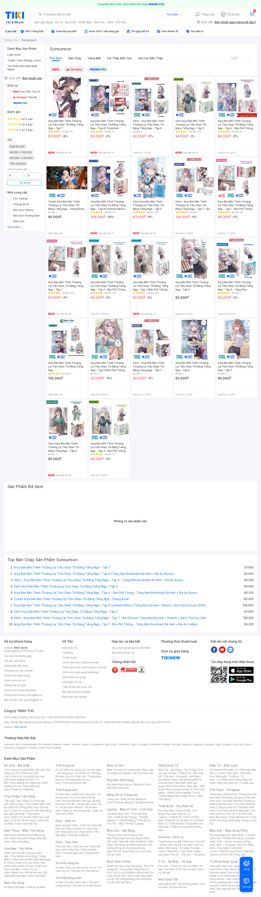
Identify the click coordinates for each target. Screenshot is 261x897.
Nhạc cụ (134, 851)
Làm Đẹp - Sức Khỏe (18, 848)
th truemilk (45, 744)
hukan (32, 747)
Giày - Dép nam (66, 842)
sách (110, 22)
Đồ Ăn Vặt (119, 875)
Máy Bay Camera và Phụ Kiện (232, 853)
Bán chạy (75, 58)
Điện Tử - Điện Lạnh (224, 765)
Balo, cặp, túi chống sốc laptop (130, 771)
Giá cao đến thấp (150, 58)
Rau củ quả (16, 804)
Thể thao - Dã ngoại (175, 776)
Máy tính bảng (20, 841)
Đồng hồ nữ (127, 799)
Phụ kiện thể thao (233, 800)
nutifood (155, 744)
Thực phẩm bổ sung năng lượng (233, 819)
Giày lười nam (63, 846)
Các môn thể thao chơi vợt (232, 812)
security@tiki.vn (33, 699)
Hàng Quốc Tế (168, 765)
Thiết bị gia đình (35, 887)
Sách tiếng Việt (167, 883)
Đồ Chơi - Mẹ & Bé (17, 765)
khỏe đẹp (85, 22)
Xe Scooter (189, 869)
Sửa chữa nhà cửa (124, 838)
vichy (41, 747)
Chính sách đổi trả (14, 680)
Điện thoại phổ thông (23, 838)
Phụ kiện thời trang (120, 780)
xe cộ (59, 22)
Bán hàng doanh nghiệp (76, 691)
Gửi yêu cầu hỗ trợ (14, 660)
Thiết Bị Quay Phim (230, 851)
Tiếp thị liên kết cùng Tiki (77, 686)
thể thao (121, 22)
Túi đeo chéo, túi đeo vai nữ (71, 867)
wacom (187, 744)
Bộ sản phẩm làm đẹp (25, 874)
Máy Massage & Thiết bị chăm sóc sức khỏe (27, 861)
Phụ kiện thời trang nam (128, 786)
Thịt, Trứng (22, 800)
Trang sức (113, 799)
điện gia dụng (43, 22)
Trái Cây (9, 800)
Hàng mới (94, 58)
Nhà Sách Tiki (168, 879)
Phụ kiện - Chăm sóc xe (172, 865)
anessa (198, 744)
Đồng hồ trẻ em (145, 802)
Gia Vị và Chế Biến (124, 872)
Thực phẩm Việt (34, 804)
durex (85, 744)
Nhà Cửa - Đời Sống (121, 830)
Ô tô (178, 869)
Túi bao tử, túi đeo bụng (87, 885)
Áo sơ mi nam (78, 797)
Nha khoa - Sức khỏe (180, 851)
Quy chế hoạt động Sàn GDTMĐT (131, 647)
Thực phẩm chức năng (24, 856)
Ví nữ (93, 867)
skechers (124, 744)
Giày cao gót (63, 825)
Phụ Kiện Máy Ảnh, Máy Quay (227, 835)
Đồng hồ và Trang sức (122, 794)
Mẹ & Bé (180, 782)
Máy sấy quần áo (228, 782)
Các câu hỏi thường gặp (18, 655)
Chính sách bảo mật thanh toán (80, 662)
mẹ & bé (70, 22)
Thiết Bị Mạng (127, 820)
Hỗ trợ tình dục (33, 872)
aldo (134, 744)
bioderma (97, 744)
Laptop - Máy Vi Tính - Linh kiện (130, 809)
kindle (166, 744)
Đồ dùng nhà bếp (14, 887)
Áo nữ (58, 769)
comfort (238, 744)
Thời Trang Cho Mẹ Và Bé (19, 769)
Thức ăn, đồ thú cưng (23, 820)
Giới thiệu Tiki (70, 647)
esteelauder (29, 744)
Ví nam (59, 882)
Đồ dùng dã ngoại (233, 797)
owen (66, 744)
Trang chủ (207, 14)
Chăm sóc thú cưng (118, 865)
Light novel (14, 54)
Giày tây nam (80, 846)
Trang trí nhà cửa (116, 835)
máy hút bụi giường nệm (231, 880)
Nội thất (123, 841)
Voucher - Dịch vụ (171, 837)
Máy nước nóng (232, 779)
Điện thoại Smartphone (17, 835)
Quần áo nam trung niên (77, 810)
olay (218, 744)
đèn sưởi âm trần (226, 888)
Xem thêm (15, 227)
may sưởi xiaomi (227, 875)
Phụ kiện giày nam (73, 852)
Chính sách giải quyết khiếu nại (80, 672)
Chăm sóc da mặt (14, 852)
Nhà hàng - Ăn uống (177, 848)
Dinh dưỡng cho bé (22, 779)
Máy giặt (221, 776)
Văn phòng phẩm (188, 883)
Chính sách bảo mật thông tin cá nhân (84, 667)
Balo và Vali (115, 765)
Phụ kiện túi (92, 870)
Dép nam (74, 849)
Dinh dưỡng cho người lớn (25, 782)
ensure (76, 744)
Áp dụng (25, 182)
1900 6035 (20, 727)
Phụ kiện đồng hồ (124, 802)
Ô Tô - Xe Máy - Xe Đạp (175, 861)
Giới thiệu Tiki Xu (72, 682)
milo (113, 744)
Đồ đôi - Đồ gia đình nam (81, 804)
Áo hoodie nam (72, 800)
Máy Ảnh (240, 854)
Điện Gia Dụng (14, 882)
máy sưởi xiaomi (236, 879)
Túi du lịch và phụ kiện (127, 769)
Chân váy (80, 776)
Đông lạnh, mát (29, 807)
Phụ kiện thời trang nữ (119, 784)
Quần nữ (80, 769)
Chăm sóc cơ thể (22, 859)
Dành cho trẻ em (21, 817)
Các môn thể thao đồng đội (233, 810)
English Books (178, 887)
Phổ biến (56, 58)
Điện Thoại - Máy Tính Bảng (24, 830)
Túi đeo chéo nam (76, 882)
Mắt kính (139, 784)
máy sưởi (215, 865)
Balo (109, 769)
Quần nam (78, 794)
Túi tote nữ (77, 870)
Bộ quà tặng (124, 882)
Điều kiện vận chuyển (74, 696)
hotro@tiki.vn (34, 695)
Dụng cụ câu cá (226, 807)
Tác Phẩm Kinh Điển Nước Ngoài (22, 68)
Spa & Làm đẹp (183, 844)
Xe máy (169, 869)
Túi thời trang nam (68, 877)
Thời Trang (189, 769)
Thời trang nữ (65, 765)
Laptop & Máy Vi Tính (185, 789)
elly (107, 744)
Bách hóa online (175, 786)
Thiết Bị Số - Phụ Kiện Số (175, 806)
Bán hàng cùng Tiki (123, 652)
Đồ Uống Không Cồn (128, 879)
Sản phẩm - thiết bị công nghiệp (181, 791)
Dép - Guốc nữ (81, 825)
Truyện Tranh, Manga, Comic (24, 60)
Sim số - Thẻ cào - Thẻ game (188, 854)
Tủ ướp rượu (247, 782)
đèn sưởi (227, 865)
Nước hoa (17, 872)
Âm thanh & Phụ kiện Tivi (224, 769)
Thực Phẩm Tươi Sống (19, 796)
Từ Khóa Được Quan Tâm (227, 861)
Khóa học (189, 841)
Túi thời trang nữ (67, 863)
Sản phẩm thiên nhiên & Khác (24, 864)
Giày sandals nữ (75, 828)
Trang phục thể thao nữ (223, 794)
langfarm (22, 747)
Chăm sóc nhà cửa (26, 823)
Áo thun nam (62, 794)
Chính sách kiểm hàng (17, 675)
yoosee (209, 744)
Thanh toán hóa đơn (170, 841)
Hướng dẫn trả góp (15, 685)
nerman (176, 744)
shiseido (9, 747)
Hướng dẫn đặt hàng (16, 665)
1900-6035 (21, 647)
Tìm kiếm (172, 14)
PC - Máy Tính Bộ (123, 823)
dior (17, 744)
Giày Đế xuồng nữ (78, 835)
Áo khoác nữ (83, 773)
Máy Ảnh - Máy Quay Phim (229, 830)
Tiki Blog (67, 652)
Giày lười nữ (86, 831)
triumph (143, 744)
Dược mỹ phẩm (36, 875)
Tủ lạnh (221, 773)
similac (227, 744)
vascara (8, 744)
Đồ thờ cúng (120, 851)
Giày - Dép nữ (65, 820)
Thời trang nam (66, 789)
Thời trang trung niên (74, 782)
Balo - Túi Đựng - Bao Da (231, 844)
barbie (57, 744)
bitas (248, 744)
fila (48, 747)
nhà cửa (99, 22)
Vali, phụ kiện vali (143, 773)
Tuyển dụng (69, 657)
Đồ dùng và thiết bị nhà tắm (131, 844)
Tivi (218, 779)
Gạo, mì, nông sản (23, 810)
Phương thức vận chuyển (18, 670)
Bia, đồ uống (17, 813)
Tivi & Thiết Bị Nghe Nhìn (179, 794)
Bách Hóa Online (119, 861)
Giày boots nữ (69, 831)
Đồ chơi (40, 769)
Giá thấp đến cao (119, 58)
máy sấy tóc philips (235, 869)
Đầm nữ (68, 769)
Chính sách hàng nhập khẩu (20, 690)
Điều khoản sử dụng (74, 677)
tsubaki (56, 747)
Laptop (139, 823)
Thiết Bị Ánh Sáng (232, 838)
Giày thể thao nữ (239, 817)
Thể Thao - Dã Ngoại (225, 789)
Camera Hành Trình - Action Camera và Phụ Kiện (232, 841)
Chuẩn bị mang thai (22, 789)
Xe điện (192, 865)
